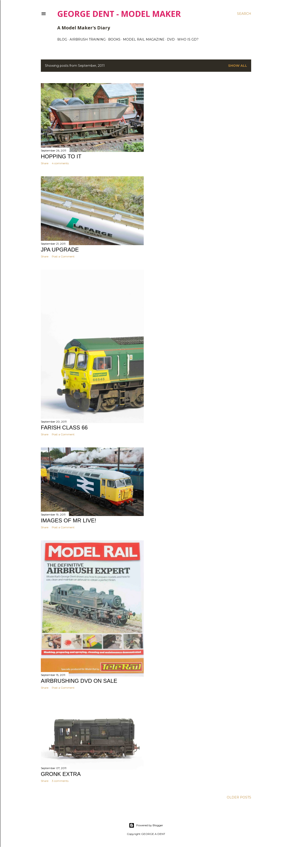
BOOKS (114, 39)
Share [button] (44, 163)
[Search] (244, 13)
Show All (237, 66)
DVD (171, 39)
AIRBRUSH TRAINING (88, 39)
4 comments (60, 163)
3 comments (60, 781)
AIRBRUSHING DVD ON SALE (79, 681)
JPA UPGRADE (60, 249)
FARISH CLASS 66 (64, 427)
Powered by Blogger (146, 825)
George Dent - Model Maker (119, 13)
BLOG (62, 39)
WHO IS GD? (187, 39)
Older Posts (239, 797)
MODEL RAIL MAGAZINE (143, 39)
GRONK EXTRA (61, 774)
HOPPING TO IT (61, 156)
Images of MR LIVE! (68, 520)
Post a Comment (63, 256)
